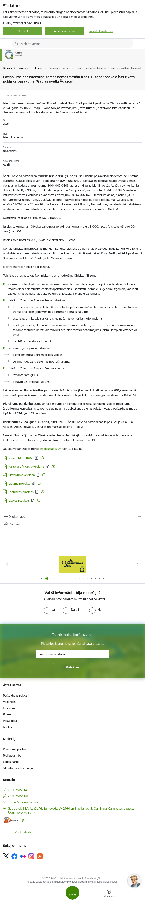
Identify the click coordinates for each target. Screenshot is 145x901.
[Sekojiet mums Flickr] (23, 856)
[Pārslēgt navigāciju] (72, 893)
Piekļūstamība (12, 755)
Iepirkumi (9, 708)
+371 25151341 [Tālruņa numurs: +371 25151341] (18, 796)
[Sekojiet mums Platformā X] (6, 856)
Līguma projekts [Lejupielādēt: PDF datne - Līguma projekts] (19, 483)
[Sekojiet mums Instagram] (31, 856)
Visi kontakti (23, 832)
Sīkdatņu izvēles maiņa (18, 768)
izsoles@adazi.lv (50, 449)
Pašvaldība (10, 721)
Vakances (9, 702)
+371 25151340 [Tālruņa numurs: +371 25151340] (18, 790)
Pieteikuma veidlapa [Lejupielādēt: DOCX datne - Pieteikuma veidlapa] (21, 475)
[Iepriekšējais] (7, 564)
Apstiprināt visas (64, 31)
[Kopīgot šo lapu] (72, 524)
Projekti (8, 714)
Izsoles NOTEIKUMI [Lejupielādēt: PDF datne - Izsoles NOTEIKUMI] (20, 458)
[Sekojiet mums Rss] (40, 856)
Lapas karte (11, 762)
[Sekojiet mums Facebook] (14, 856)
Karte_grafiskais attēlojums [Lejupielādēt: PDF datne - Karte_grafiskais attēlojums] (26, 466)
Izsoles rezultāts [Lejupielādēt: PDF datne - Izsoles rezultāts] (19, 500)
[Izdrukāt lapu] (72, 516)
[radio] (49, 609)
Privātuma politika (15, 749)
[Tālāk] (138, 564)
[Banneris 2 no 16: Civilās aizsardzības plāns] (72, 564)
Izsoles (7, 727)
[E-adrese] (11, 820)
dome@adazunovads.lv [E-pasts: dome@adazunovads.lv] (23, 802)
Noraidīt (23, 31)
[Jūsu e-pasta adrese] (72, 654)
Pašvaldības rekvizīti (16, 695)
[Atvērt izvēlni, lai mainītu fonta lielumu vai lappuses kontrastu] (109, 894)
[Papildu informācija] (42, 457)
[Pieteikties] (72, 667)
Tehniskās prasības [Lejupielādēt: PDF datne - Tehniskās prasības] (21, 492)
